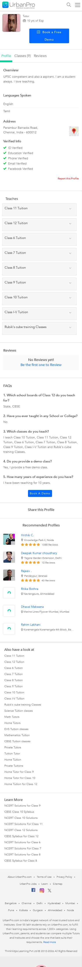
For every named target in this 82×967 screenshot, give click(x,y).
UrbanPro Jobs (28, 884)
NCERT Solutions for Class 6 (22, 842)
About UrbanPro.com (20, 877)
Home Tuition (12, 760)
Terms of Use (44, 877)
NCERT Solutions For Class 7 (22, 848)
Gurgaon (38, 910)
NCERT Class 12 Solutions (21, 830)
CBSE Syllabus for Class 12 (21, 836)
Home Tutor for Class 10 (19, 778)
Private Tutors (12, 747)
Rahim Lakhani (30, 625)
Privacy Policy (64, 877)
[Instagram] (42, 892)
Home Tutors (12, 723)
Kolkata (23, 910)
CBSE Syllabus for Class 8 (20, 861)
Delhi (40, 903)
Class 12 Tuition (14, 662)
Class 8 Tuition (13, 680)
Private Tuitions (13, 766)
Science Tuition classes (18, 711)
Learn (44, 884)
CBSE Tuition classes (17, 741)
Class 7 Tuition (13, 674)
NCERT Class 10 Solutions (21, 818)
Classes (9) (22, 55)
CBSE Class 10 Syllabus (19, 812)
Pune (11, 910)
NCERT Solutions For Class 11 (23, 824)
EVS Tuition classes (16, 729)
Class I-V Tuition (14, 699)
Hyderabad (54, 903)
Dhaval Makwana (32, 607)
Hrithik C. (27, 535)
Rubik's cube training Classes (22, 705)
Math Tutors (11, 717)
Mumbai (70, 903)
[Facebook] (33, 891)
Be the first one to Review (41, 364)
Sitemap (57, 884)
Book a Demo (40, 493)
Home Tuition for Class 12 (20, 784)
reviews (40, 55)
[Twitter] (49, 891)
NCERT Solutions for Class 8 (22, 855)
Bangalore (11, 903)
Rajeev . (26, 571)
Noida (70, 910)
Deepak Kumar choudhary (39, 553)
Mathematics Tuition (17, 735)
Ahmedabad (55, 910)
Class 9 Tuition (13, 686)
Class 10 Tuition (14, 692)
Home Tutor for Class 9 (19, 772)
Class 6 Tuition (13, 668)
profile (6, 55)
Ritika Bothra (29, 589)
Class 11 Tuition (14, 656)
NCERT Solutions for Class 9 (22, 806)
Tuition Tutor (12, 754)
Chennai (26, 903)
